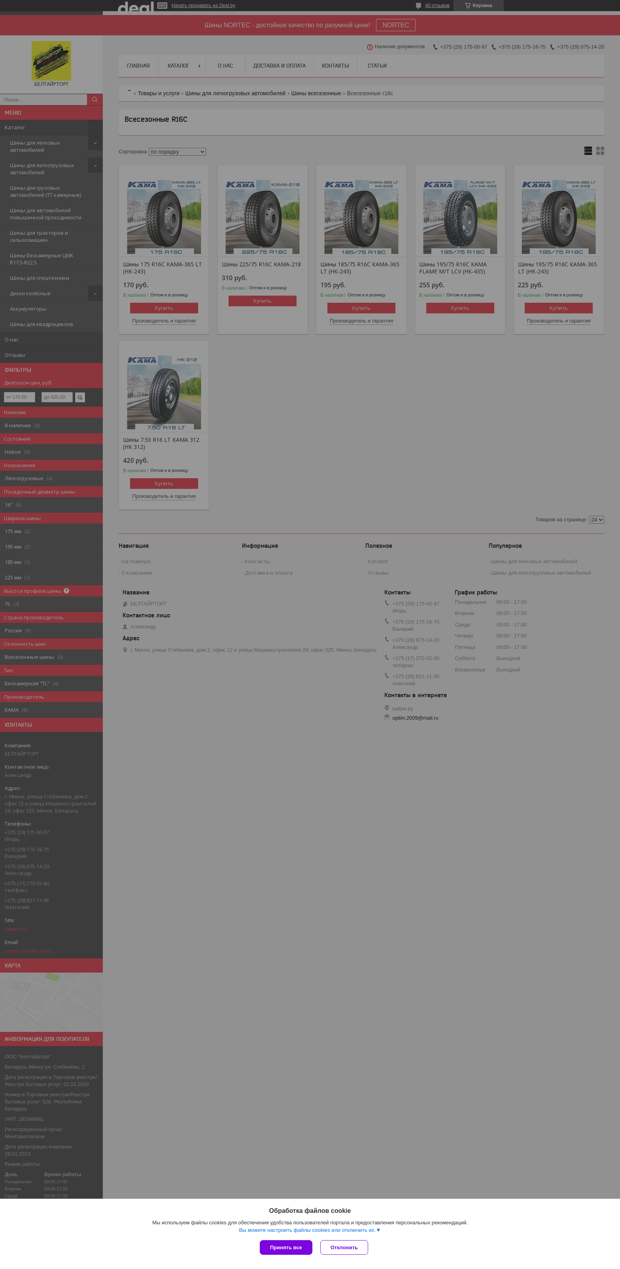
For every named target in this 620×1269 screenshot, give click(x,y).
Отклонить (344, 1247)
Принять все (286, 1247)
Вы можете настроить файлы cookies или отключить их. (307, 1230)
